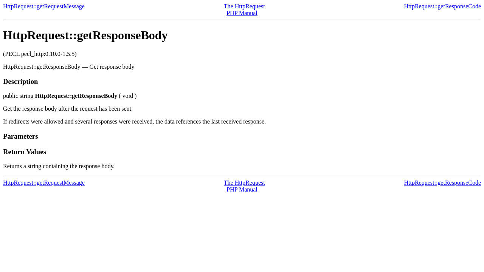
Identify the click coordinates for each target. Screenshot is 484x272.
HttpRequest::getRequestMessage (44, 6)
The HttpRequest (244, 6)
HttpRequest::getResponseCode (442, 6)
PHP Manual (242, 13)
